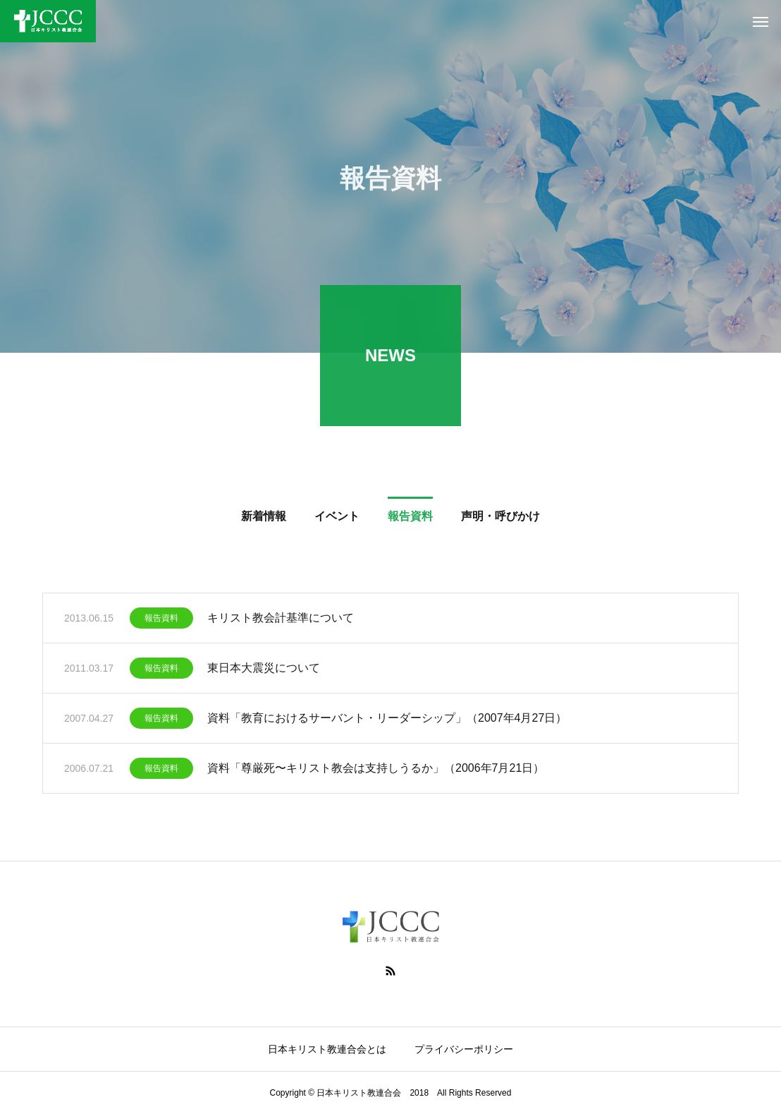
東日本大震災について (263, 670)
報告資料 (161, 620)
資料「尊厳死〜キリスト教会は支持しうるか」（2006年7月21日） (375, 770)
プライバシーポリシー (463, 1049)
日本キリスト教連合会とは (327, 1049)
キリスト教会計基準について (280, 620)
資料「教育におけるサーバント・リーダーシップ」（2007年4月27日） (387, 720)
